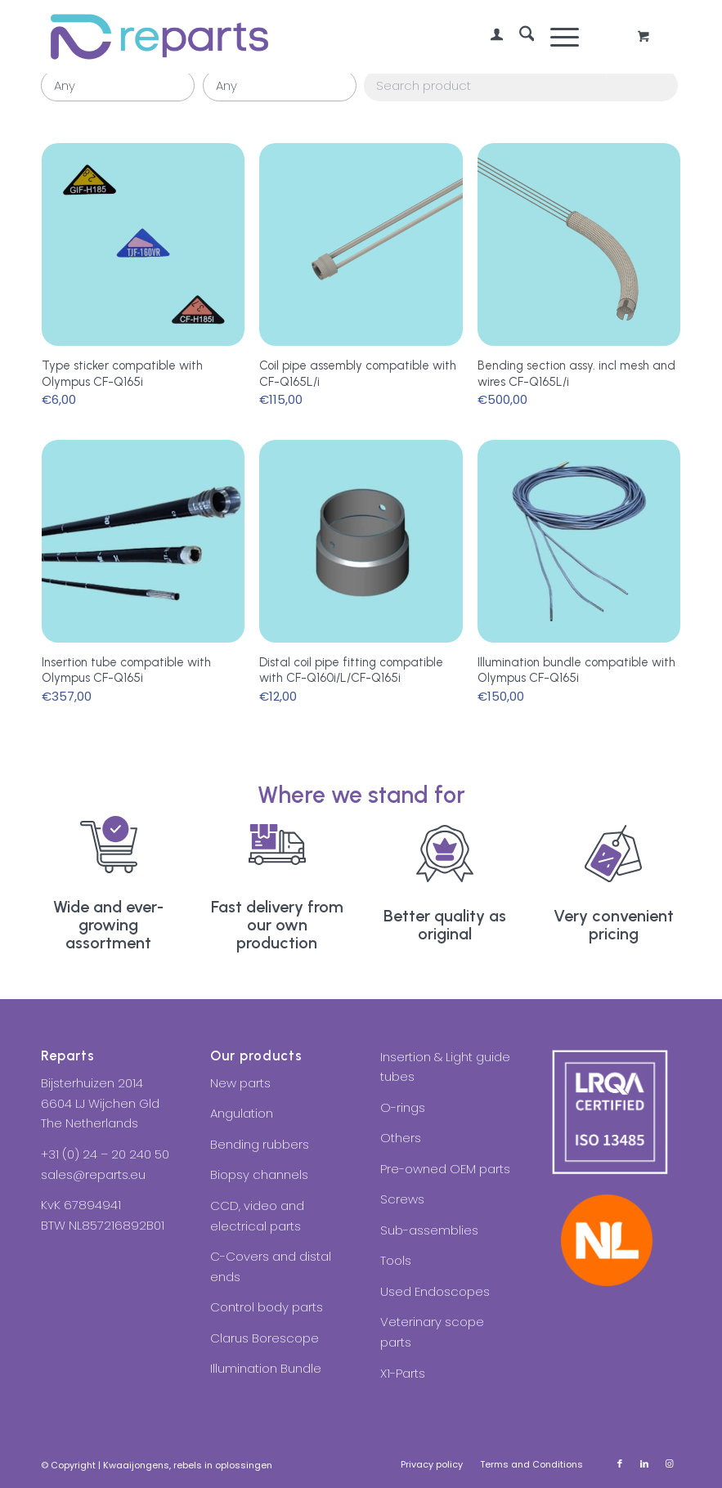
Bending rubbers (259, 1144)
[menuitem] (488, 37)
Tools (395, 1260)
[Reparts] (159, 37)
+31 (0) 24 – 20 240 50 (105, 1154)
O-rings (402, 1107)
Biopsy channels (259, 1174)
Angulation (241, 1113)
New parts (240, 1082)
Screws (402, 1199)
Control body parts (266, 1306)
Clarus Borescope (264, 1338)
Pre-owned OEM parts (445, 1168)
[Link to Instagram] (669, 1463)
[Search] (519, 37)
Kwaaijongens (136, 1465)
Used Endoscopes (435, 1291)
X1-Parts (402, 1373)
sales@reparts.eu (93, 1174)
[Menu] (556, 37)
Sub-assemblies (429, 1230)
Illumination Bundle (265, 1368)
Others (400, 1137)
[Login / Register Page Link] (488, 37)
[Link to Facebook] (620, 1463)
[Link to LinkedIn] (644, 1463)
